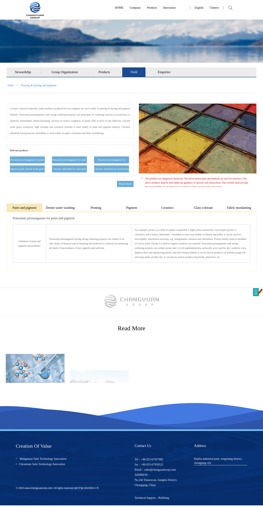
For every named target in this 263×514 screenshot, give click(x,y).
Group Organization (65, 72)
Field (133, 72)
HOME (119, 7)
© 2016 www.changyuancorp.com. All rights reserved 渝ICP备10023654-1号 (57, 488)
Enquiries (164, 72)
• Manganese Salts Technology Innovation (41, 458)
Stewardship (23, 72)
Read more (125, 183)
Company (135, 7)
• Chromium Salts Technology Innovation (40, 464)
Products (152, 7)
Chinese (214, 7)
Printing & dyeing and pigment (39, 85)
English (199, 7)
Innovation (169, 7)
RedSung (163, 497)
